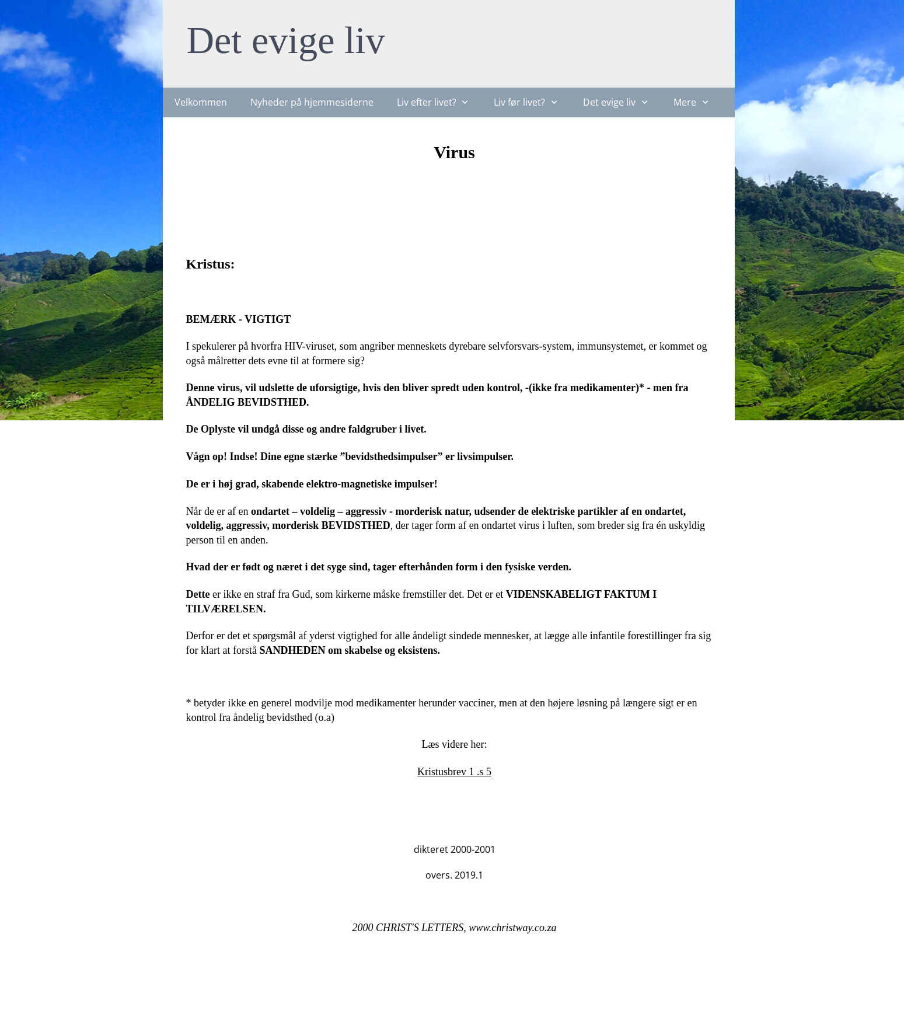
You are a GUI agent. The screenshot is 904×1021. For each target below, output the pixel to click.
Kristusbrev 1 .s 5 (454, 772)
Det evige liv (286, 40)
